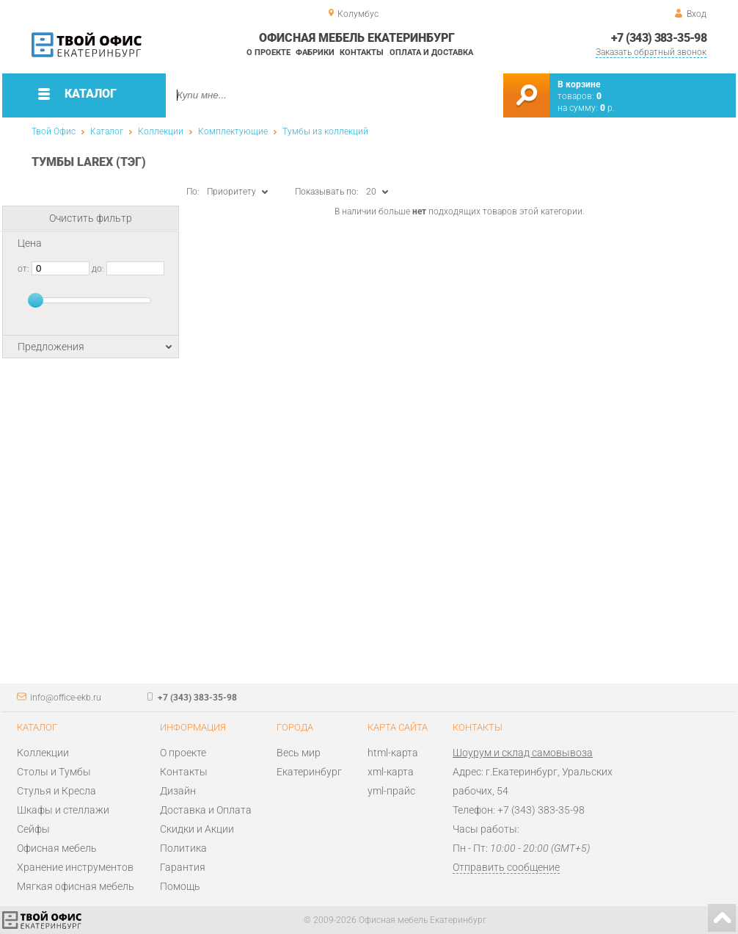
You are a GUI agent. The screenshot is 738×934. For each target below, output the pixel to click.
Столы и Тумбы (54, 772)
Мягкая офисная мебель (75, 886)
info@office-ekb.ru (65, 697)
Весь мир (299, 753)
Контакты (362, 52)
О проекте (268, 52)
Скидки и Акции (197, 829)
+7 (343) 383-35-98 (658, 38)
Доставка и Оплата (206, 810)
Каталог (106, 131)
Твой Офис (54, 131)
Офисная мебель (57, 848)
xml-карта (391, 772)
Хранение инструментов (75, 867)
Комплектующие (233, 131)
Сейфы (33, 829)
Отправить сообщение (506, 867)
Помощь (180, 886)
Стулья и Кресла (56, 791)
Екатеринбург (309, 772)
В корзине (579, 84)
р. (607, 108)
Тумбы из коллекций (325, 131)
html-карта (393, 753)
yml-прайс (391, 791)
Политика (183, 848)
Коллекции (160, 131)
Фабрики (315, 52)
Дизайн (178, 791)
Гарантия (182, 867)
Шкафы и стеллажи (63, 810)
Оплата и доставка (431, 52)
